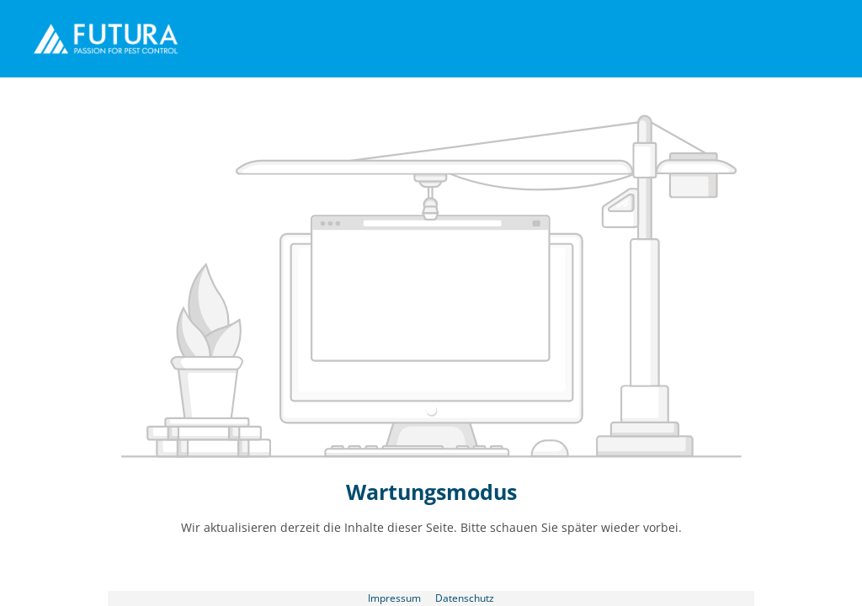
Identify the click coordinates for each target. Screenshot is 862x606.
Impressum (395, 597)
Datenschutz (464, 597)
